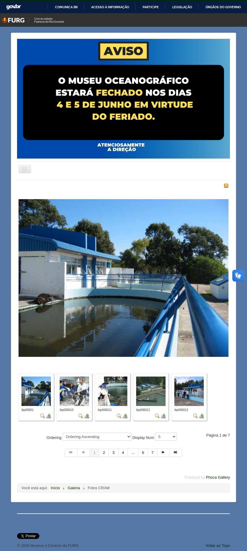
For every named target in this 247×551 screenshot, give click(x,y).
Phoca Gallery (218, 477)
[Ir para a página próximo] (163, 453)
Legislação (182, 7)
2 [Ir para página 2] (104, 452)
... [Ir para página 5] (133, 452)
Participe (151, 7)
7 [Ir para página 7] (152, 452)
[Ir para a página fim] (176, 453)
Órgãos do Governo (223, 7)
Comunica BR (66, 7)
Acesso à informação (110, 7)
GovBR (13, 7)
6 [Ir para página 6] (143, 452)
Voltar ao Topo (218, 545)
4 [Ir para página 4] (123, 452)
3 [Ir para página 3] (113, 452)
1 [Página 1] (95, 452)
